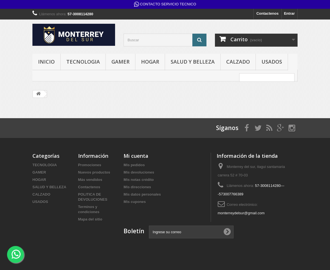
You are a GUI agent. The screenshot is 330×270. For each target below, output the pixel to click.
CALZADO (238, 61)
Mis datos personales (142, 194)
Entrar (289, 13)
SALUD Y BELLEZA (193, 61)
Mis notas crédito (139, 180)
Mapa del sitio (90, 219)
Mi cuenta (136, 155)
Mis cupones (135, 202)
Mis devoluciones (139, 172)
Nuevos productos (94, 172)
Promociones (89, 165)
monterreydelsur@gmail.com (241, 213)
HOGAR (150, 61)
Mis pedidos (134, 165)
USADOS (271, 61)
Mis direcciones (137, 187)
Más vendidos (90, 180)
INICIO (46, 61)
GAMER (120, 61)
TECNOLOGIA (83, 61)
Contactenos (267, 13)
